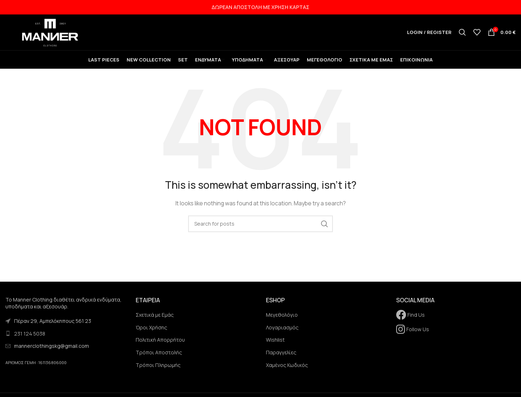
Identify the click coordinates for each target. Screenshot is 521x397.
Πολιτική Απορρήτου (160, 341)
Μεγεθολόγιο (282, 316)
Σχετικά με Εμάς (155, 316)
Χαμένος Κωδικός (287, 366)
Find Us (410, 316)
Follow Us (412, 331)
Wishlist (275, 341)
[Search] (462, 33)
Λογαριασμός (282, 329)
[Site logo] (50, 32)
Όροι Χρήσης (151, 329)
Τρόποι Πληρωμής (158, 366)
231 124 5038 (29, 335)
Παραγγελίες (281, 354)
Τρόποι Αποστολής (159, 354)
